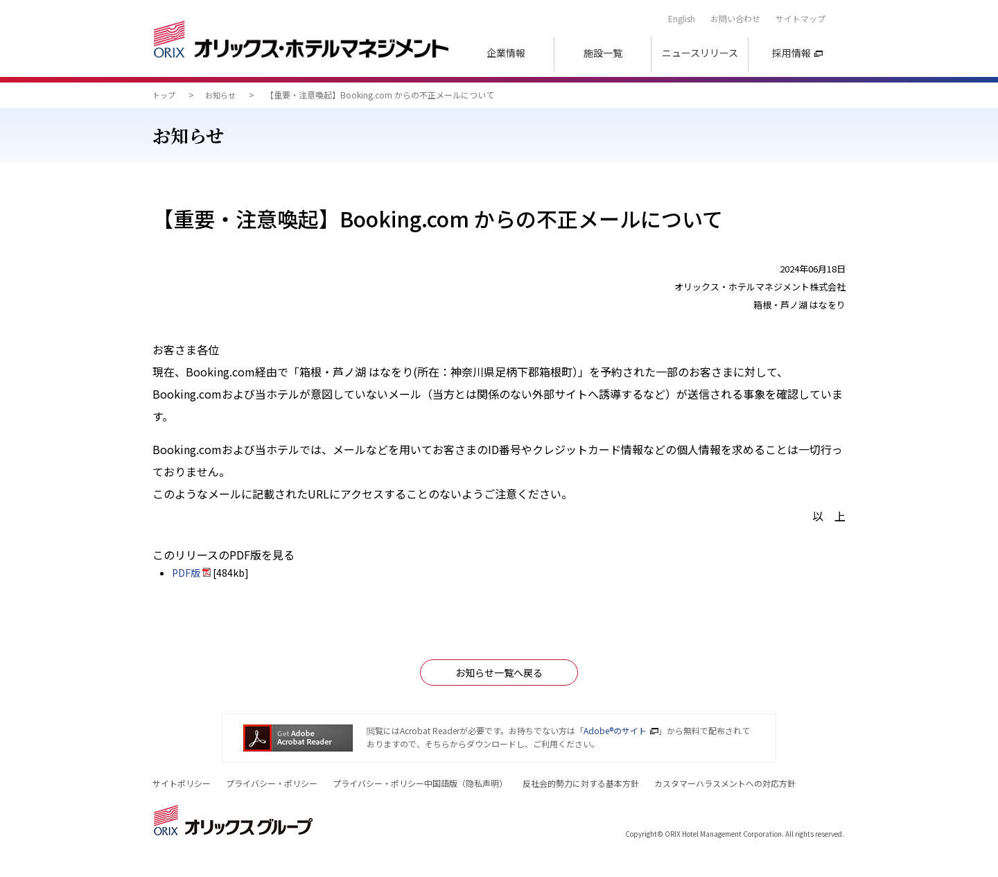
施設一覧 (603, 53)
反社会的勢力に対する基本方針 (581, 783)
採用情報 (791, 53)
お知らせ (220, 95)
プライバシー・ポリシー (271, 783)
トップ (163, 95)
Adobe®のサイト (615, 730)
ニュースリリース (700, 53)
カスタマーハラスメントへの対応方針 (725, 783)
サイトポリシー (181, 783)
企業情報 (506, 53)
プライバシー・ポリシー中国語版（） (420, 783)
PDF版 (186, 573)
